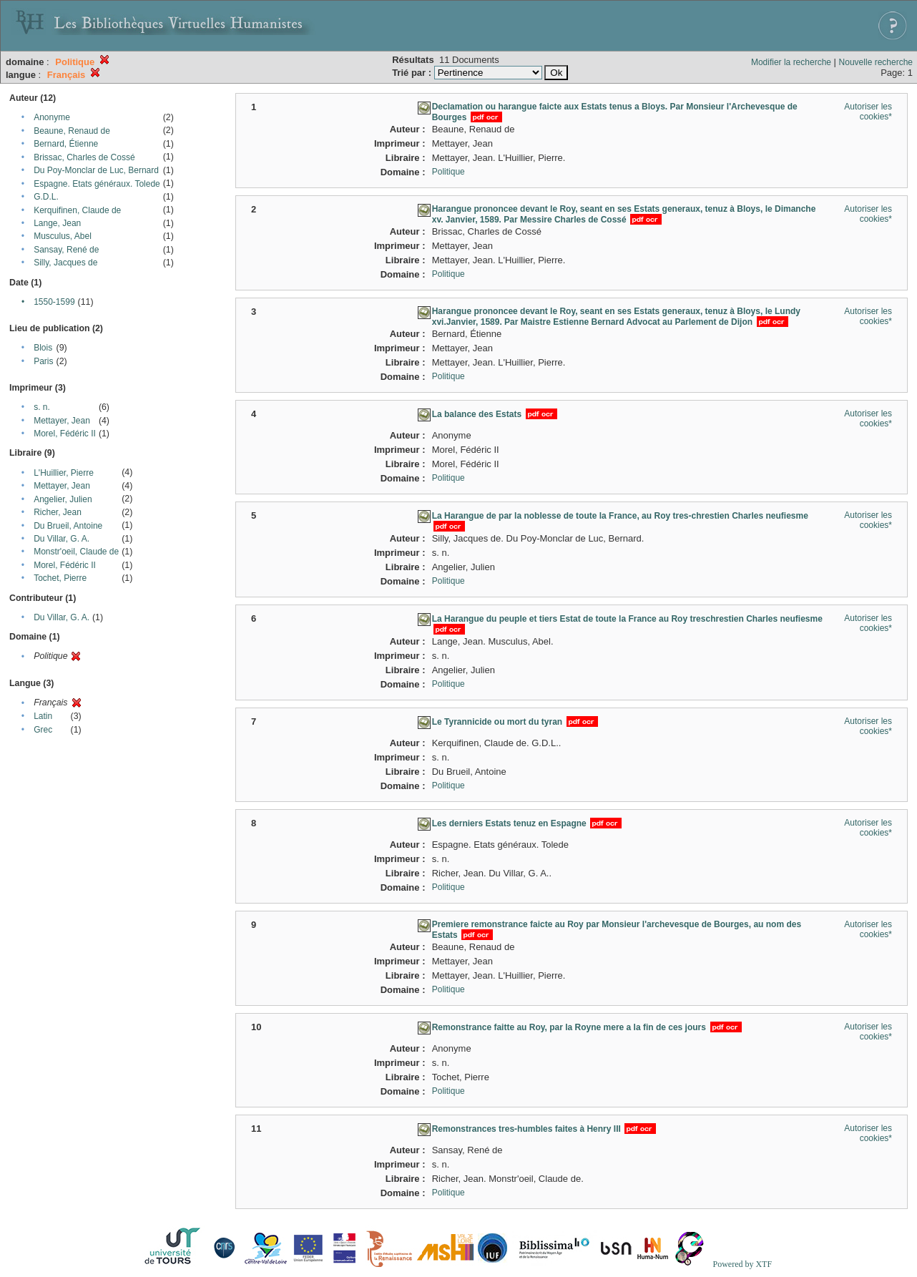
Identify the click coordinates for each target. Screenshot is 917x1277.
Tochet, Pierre (60, 578)
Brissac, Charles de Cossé (84, 157)
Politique (448, 172)
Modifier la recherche (791, 62)
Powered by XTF (742, 1264)
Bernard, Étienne (66, 144)
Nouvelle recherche (876, 62)
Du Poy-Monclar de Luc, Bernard (96, 170)
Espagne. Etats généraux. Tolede (97, 184)
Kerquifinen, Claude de (77, 210)
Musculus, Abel (63, 236)
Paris (43, 361)
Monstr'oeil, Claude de (76, 552)
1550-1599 (54, 302)
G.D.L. (46, 197)
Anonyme (52, 117)
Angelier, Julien (63, 499)
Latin (43, 716)
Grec (43, 730)
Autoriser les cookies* (868, 112)
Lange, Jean (57, 223)
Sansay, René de (66, 250)
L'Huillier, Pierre (64, 473)
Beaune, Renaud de (72, 131)
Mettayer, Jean (62, 421)
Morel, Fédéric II (65, 434)
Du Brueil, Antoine (68, 526)
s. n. (42, 407)
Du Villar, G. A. (61, 539)
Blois (43, 348)
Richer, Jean (58, 512)
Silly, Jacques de (65, 263)
